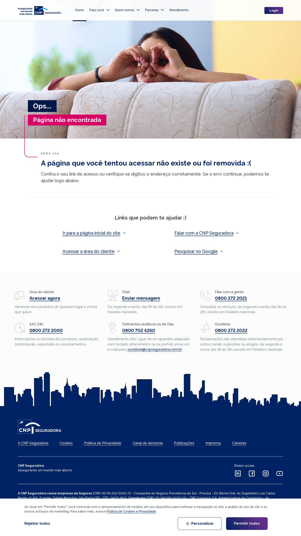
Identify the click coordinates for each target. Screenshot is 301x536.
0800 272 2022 (231, 330)
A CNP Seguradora (33, 443)
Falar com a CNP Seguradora (206, 233)
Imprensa (213, 443)
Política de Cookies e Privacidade (131, 511)
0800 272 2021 (231, 298)
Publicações (184, 443)
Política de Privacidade (102, 443)
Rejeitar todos (37, 523)
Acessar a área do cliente (91, 251)
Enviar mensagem (141, 298)
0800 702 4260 (138, 330)
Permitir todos (247, 523)
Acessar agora (44, 298)
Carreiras (239, 443)
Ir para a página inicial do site (94, 233)
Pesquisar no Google (198, 251)
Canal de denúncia (148, 443)
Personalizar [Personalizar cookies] (200, 523)
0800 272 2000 (46, 330)
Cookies (66, 443)
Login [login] (273, 11)
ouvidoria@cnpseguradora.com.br (154, 349)
